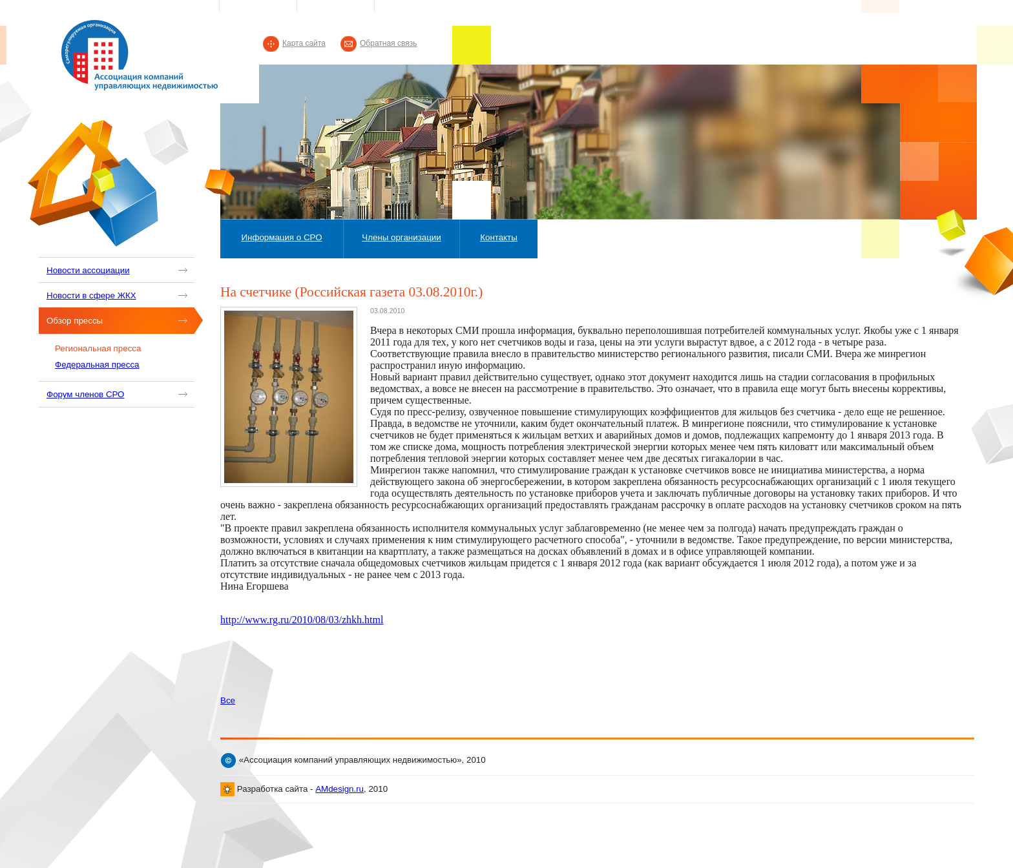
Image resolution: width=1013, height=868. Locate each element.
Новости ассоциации (88, 270)
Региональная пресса (98, 348)
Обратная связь (388, 43)
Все (227, 700)
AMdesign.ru (339, 789)
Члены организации (401, 237)
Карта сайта (304, 43)
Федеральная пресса (97, 364)
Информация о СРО (281, 237)
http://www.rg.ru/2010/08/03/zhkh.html (301, 619)
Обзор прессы (75, 321)
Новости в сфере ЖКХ (91, 295)
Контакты (498, 237)
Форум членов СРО (85, 394)
